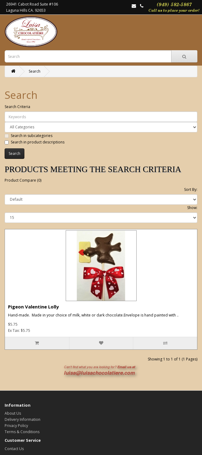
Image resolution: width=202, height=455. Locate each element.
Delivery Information (22, 419)
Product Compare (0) (23, 180)
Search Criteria (17, 106)
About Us (13, 413)
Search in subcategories (28, 135)
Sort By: (190, 189)
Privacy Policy (16, 425)
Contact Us (14, 448)
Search (34, 71)
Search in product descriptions (34, 142)
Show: (192, 207)
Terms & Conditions (22, 431)
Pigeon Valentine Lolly (33, 307)
